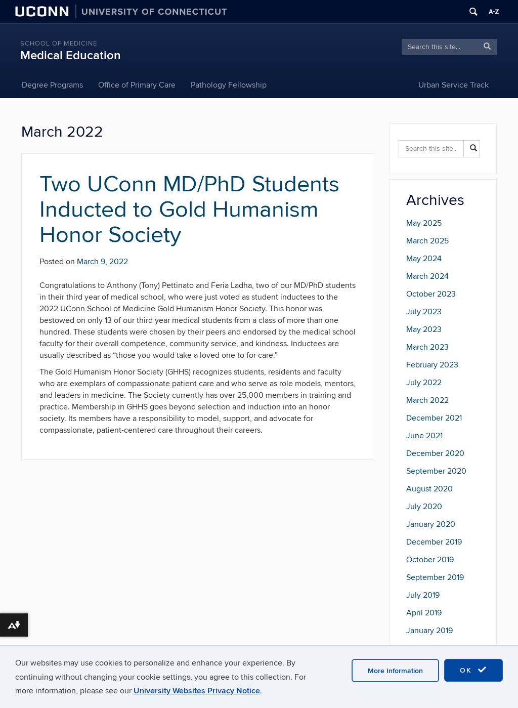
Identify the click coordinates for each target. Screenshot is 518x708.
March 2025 (427, 241)
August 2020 (429, 489)
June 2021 (424, 436)
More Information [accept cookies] (395, 671)
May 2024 (424, 259)
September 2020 (436, 471)
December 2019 (434, 542)
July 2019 (423, 595)
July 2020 (424, 507)
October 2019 (430, 560)
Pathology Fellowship (229, 85)
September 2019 (435, 577)
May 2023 (424, 329)
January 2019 (429, 631)
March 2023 (427, 347)
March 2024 (427, 276)
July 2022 (424, 383)
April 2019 (424, 613)
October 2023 (431, 294)
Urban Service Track (453, 85)
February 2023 (432, 365)
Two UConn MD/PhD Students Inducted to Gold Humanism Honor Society (189, 209)
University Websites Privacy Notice (197, 691)
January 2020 (430, 524)
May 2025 (424, 223)
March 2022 (427, 400)
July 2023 (424, 312)
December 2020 (435, 453)
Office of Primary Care (137, 85)
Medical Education (70, 55)
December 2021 (434, 418)
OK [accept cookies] (473, 670)
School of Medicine (58, 43)
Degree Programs (52, 85)
